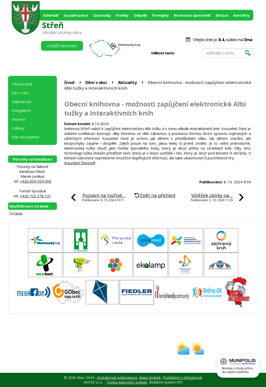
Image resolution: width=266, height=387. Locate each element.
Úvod (69, 82)
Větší (191, 53)
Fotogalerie (21, 110)
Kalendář (51, 15)
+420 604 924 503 (35, 181)
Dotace (222, 15)
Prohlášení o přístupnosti (182, 377)
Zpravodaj (102, 15)
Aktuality (127, 82)
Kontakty (241, 15)
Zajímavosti (21, 101)
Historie (18, 119)
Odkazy (18, 128)
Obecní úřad (22, 84)
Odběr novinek (62, 45)
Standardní (186, 53)
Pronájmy (160, 15)
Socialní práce (76, 15)
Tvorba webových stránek (126, 382)
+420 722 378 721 (35, 195)
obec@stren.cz (115, 353)
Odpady (140, 15)
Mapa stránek (150, 377)
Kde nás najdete (25, 136)
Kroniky (122, 15)
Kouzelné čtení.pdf (79, 162)
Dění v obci (96, 82)
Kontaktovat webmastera (117, 377)
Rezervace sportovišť (192, 15)
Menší (181, 53)
